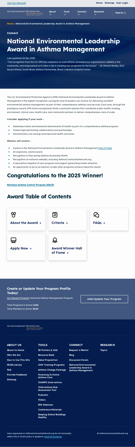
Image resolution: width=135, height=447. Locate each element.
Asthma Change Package (52, 369)
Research (99, 13)
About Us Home (15, 350)
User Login (122, 2)
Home (99, 2)
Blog (71, 355)
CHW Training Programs (51, 364)
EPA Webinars (45, 404)
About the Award (26, 223)
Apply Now (21, 248)
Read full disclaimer (53, 436)
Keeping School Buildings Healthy (52, 416)
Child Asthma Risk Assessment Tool (48, 388)
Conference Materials (50, 409)
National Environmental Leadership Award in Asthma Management (82, 367)
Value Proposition (48, 360)
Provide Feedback (17, 374)
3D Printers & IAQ (47, 350)
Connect (81, 13)
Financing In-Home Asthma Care (48, 376)
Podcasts (43, 395)
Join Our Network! (16, 3)
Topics (103, 350)
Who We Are (14, 355)
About (52, 13)
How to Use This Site (18, 360)
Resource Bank (46, 355)
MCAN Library (14, 364)
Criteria (60, 223)
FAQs (99, 223)
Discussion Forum (78, 360)
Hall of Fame (105, 148)
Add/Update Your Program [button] (104, 299)
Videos (42, 399)
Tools (66, 13)
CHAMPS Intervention (50, 382)
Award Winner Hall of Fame (67, 250)
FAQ (9, 369)
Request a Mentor (79, 350)
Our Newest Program (18, 298)
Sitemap (109, 2)
